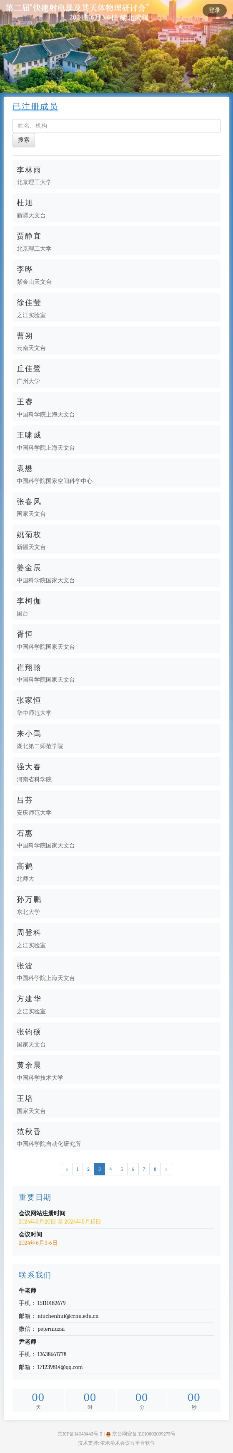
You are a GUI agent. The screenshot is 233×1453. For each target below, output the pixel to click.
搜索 (24, 139)
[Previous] (67, 1169)
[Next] (166, 1169)
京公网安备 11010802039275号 (140, 1434)
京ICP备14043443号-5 (80, 1434)
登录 (214, 10)
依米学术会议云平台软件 (127, 1443)
